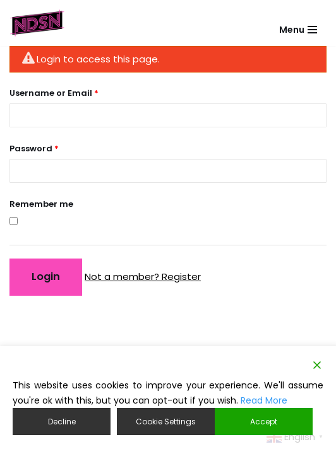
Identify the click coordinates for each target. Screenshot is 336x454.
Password (34, 148)
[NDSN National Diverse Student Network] (37, 23)
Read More (264, 400)
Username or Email (54, 93)
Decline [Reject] (62, 421)
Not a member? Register (143, 276)
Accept (263, 421)
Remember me (41, 204)
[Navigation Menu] (298, 23)
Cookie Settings (166, 421)
